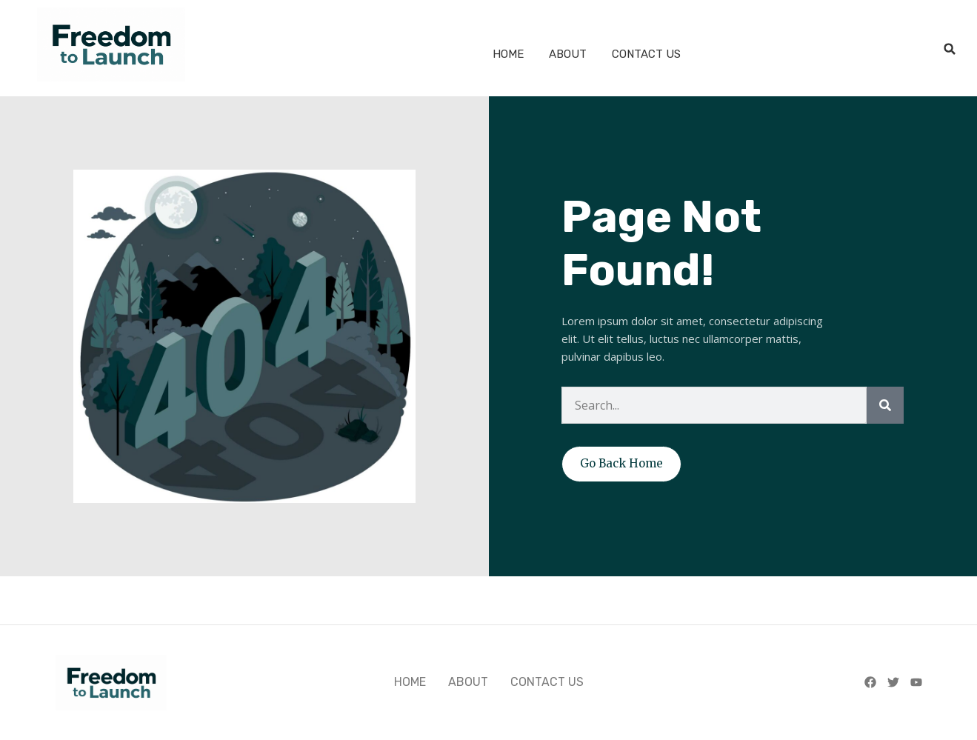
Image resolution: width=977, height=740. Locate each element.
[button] (949, 49)
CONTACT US (646, 54)
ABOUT (568, 54)
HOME (508, 54)
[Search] (885, 405)
